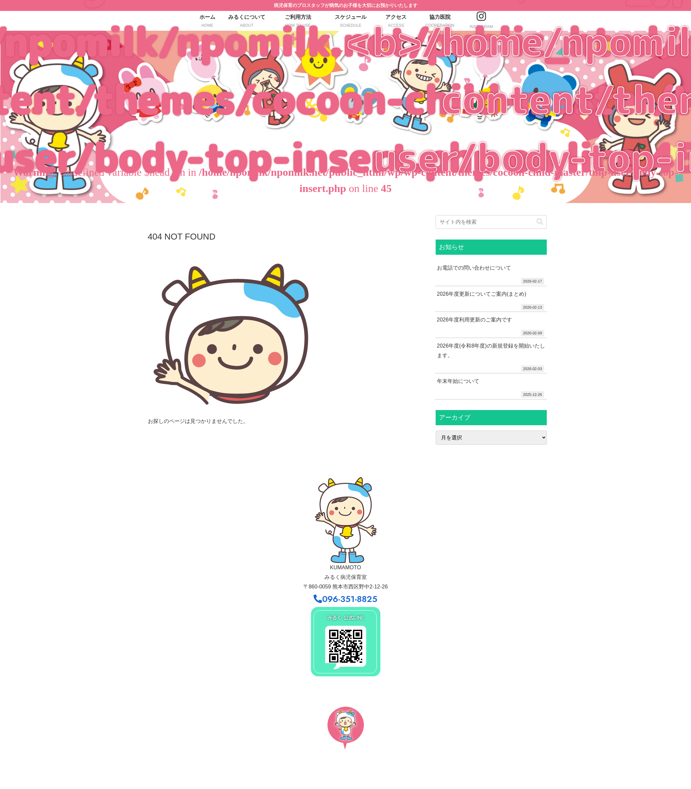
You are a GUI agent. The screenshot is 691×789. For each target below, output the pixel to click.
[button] (540, 222)
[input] (491, 222)
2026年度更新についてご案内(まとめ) (481, 294)
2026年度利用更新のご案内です (474, 319)
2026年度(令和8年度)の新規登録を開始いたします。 (491, 350)
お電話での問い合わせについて (474, 268)
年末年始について (458, 381)
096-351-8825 (345, 599)
